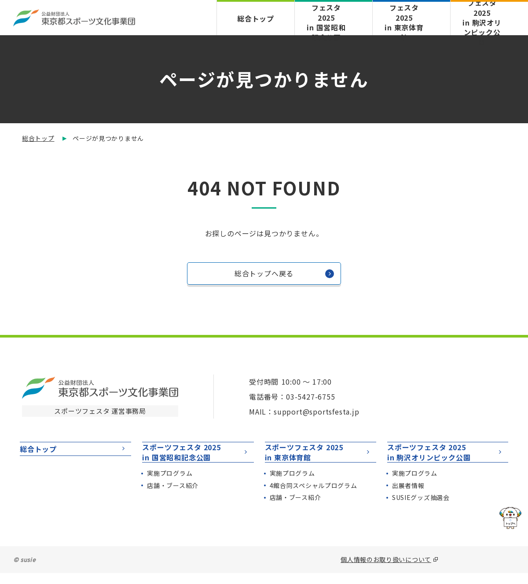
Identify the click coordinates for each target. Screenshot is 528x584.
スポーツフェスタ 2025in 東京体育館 (318, 457)
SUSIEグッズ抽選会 (421, 508)
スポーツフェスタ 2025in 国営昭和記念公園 (195, 457)
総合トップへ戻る (284, 276)
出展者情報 (408, 496)
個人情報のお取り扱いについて (386, 570)
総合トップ (256, 18)
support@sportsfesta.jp (316, 411)
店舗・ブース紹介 (172, 496)
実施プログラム (169, 484)
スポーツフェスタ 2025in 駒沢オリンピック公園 (445, 457)
